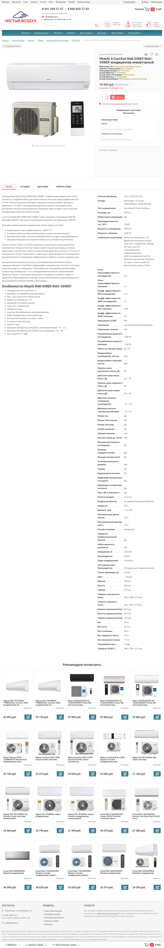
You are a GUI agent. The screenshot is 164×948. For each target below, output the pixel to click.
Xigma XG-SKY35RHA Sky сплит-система (144, 758)
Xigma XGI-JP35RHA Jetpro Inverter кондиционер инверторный (81, 816)
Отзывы (26, 186)
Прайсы (71, 2)
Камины (71, 33)
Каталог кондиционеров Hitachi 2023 (120, 104)
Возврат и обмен (51, 921)
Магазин (5, 2)
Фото (51, 2)
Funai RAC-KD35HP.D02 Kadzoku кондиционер (143, 872)
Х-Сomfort (113, 150)
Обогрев (58, 33)
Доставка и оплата (52, 914)
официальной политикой (107, 913)
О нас (25, 2)
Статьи (43, 2)
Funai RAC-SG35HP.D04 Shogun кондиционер (111, 872)
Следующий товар (152, 46)
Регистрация (156, 2)
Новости (34, 2)
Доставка (43, 186)
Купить (119, 97)
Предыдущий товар (12, 46)
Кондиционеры (41, 33)
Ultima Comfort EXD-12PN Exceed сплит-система (47, 758)
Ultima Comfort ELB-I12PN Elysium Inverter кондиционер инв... (112, 759)
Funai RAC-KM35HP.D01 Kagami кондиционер (14, 872)
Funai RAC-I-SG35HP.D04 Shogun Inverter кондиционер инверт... (47, 873)
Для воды (101, 33)
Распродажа (134, 33)
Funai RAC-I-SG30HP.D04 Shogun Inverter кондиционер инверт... (79, 873)
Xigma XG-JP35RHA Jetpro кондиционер (48, 815)
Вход (145, 2)
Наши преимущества (53, 911)
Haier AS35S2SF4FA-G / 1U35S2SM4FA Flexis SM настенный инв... (112, 702)
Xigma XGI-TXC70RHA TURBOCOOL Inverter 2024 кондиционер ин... (15, 702)
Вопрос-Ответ (64, 186)
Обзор (9, 186)
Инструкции (61, 2)
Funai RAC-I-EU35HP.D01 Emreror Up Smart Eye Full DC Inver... (146, 816)
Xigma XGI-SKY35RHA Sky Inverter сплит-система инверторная (15, 816)
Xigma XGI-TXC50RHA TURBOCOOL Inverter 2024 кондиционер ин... (48, 702)
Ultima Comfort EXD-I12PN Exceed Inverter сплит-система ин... (80, 759)
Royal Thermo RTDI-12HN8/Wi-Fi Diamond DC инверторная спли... (15, 759)
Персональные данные (54, 917)
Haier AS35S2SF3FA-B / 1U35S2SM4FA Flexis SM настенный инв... (79, 702)
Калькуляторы (84, 2)
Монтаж (25, 33)
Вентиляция (117, 33)
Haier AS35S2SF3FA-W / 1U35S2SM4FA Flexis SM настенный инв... (144, 702)
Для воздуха (86, 33)
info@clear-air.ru (51, 17)
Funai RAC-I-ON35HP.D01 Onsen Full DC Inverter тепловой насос (111, 816)
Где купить (16, 2)
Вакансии (48, 924)
